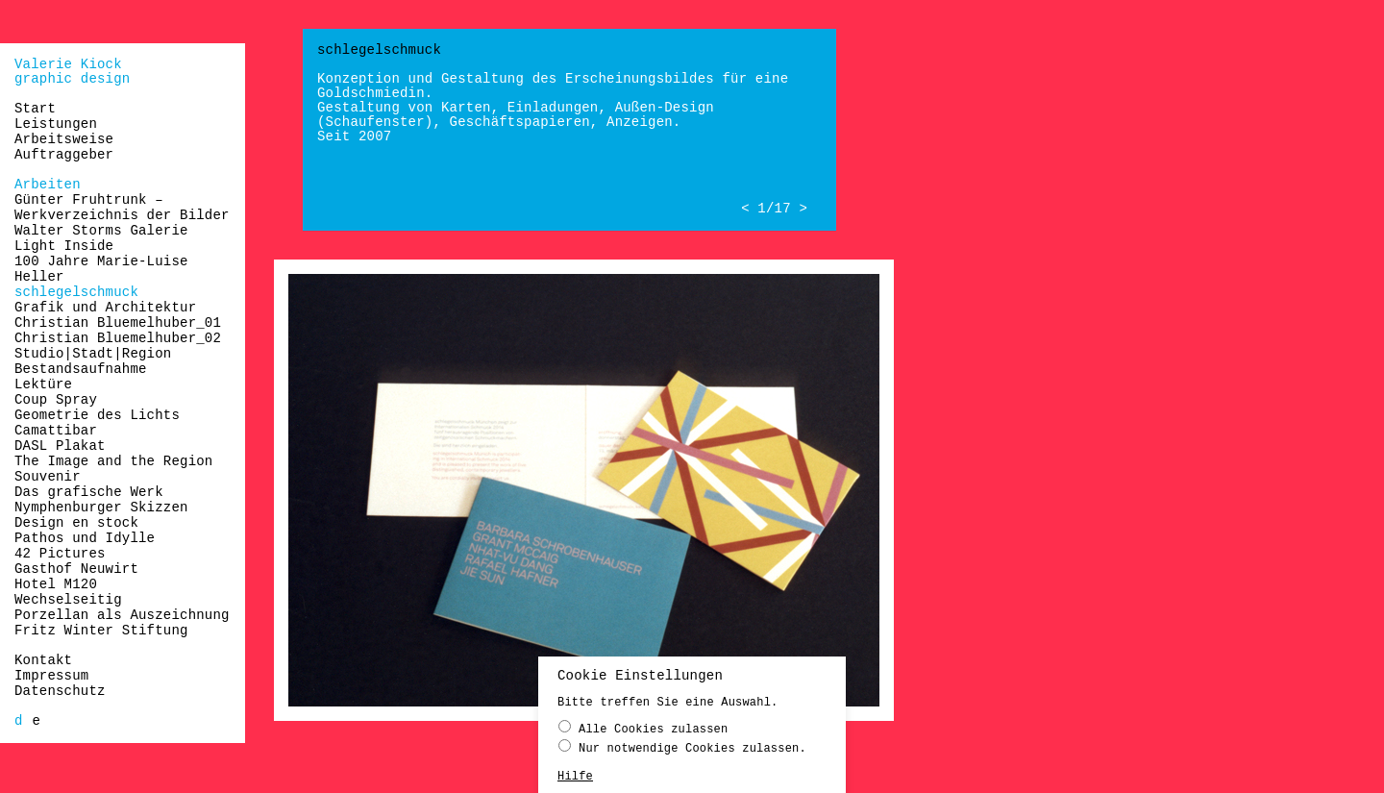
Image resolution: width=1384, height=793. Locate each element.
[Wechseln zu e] (37, 721)
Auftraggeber (63, 154)
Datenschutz (60, 691)
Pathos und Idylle (84, 538)
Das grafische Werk (88, 492)
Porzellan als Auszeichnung (122, 615)
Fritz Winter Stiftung (101, 630)
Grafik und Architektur (105, 307)
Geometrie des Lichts (97, 415)
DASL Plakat (60, 446)
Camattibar (55, 430)
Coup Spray (55, 400)
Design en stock (76, 523)
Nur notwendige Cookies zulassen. (682, 747)
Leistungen (55, 124)
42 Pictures (60, 553)
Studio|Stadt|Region (92, 353)
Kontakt (43, 660)
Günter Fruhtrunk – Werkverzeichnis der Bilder (122, 207)
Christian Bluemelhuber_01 (117, 323)
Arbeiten (47, 184)
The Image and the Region (113, 461)
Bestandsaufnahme (80, 369)
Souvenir (47, 476)
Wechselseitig (68, 599)
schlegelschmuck (76, 292)
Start (35, 108)
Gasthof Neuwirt (76, 569)
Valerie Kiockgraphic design (72, 72)
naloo (1372, 21)
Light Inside (63, 246)
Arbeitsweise (63, 139)
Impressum (51, 675)
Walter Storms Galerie (101, 230)
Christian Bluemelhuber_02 (117, 338)
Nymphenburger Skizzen (101, 507)
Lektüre (43, 384)
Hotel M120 (55, 584)
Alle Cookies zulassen (643, 728)
